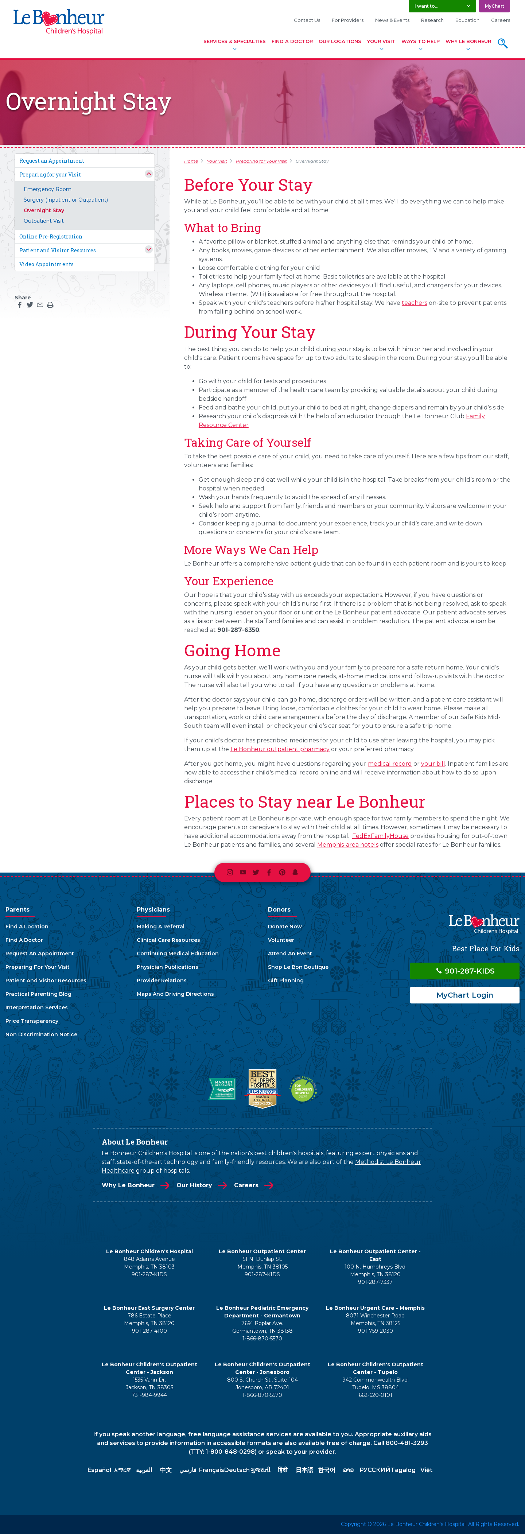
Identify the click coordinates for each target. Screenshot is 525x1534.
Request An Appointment (39, 953)
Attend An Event (290, 953)
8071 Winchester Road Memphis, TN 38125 (375, 1319)
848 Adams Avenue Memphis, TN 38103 (149, 1263)
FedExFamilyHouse (380, 835)
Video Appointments (46, 264)
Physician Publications (167, 967)
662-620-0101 (375, 1395)
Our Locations (340, 41)
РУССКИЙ (374, 1470)
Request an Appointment (51, 160)
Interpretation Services (36, 1007)
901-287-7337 (375, 1282)
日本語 (304, 1470)
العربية (144, 1470)
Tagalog (403, 1470)
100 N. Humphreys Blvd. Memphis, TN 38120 (376, 1270)
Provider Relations (162, 980)
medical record (390, 763)
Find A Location (26, 926)
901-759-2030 (375, 1331)
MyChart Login (464, 995)
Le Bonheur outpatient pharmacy (280, 749)
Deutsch (237, 1470)
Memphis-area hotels (347, 844)
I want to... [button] (426, 6)
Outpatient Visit (44, 221)
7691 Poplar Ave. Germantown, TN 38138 (262, 1327)
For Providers (347, 20)
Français (211, 1470)
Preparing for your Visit (50, 174)
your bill (433, 763)
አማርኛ (122, 1470)
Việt (426, 1470)
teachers (414, 302)
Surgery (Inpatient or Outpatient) (66, 200)
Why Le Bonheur (468, 41)
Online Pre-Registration (50, 236)
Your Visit (381, 41)
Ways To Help (420, 41)
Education (467, 20)
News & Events (392, 20)
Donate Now (285, 926)
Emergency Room (47, 189)
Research (432, 20)
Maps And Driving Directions (175, 994)
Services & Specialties (234, 41)
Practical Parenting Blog (38, 994)
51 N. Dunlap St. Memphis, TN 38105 (262, 1263)
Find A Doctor (292, 41)
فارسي (188, 1470)
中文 (166, 1470)
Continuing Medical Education (178, 953)
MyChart (494, 6)
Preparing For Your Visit (37, 967)
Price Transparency (31, 1021)
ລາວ (348, 1470)
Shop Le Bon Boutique (298, 967)
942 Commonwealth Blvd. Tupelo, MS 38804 (375, 1383)
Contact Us (307, 20)
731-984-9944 (149, 1395)
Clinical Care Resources (168, 940)
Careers (500, 20)
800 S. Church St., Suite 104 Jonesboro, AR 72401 (262, 1383)
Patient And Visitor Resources (45, 980)
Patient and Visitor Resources (57, 250)
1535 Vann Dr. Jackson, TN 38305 (149, 1383)
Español (99, 1470)
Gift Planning (286, 980)
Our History (194, 1185)
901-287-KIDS (465, 971)
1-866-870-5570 (262, 1338)
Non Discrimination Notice (41, 1034)
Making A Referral (160, 926)
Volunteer (281, 940)
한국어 (326, 1470)
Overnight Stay (44, 210)
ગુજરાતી (260, 1470)
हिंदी (282, 1470)
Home (191, 161)
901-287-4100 (149, 1331)
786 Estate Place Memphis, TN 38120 (149, 1319)
